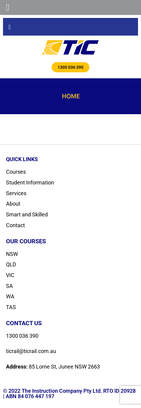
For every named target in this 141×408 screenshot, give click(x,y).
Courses (16, 172)
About (13, 204)
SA (9, 286)
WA (10, 296)
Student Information (30, 182)
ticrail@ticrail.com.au (31, 351)
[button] (9, 27)
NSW (12, 254)
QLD (11, 264)
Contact (15, 225)
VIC (10, 275)
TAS (11, 307)
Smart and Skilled (27, 214)
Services (16, 193)
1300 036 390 (22, 336)
